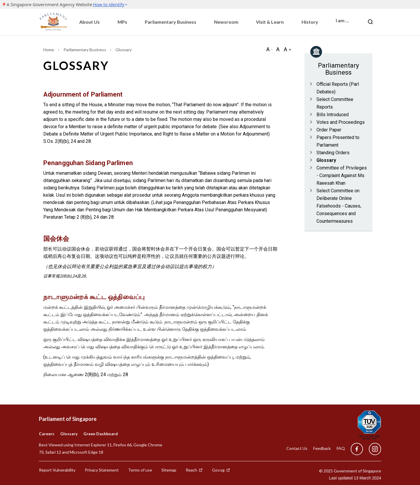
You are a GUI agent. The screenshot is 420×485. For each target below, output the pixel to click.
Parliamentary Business (170, 22)
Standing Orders (333, 152)
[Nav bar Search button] (370, 22)
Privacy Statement (102, 469)
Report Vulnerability (57, 469)
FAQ (341, 448)
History (310, 22)
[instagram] (372, 449)
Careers (46, 433)
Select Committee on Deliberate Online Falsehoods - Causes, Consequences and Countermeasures (338, 206)
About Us (89, 22)
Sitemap (168, 469)
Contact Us (296, 448)
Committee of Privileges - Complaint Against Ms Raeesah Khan (341, 175)
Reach (194, 469)
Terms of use (140, 469)
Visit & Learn (270, 22)
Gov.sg (221, 469)
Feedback (322, 448)
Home (49, 49)
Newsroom (226, 22)
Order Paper (328, 130)
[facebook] (357, 449)
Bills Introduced (332, 114)
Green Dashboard (100, 433)
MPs (122, 22)
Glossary (326, 160)
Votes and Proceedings (340, 122)
